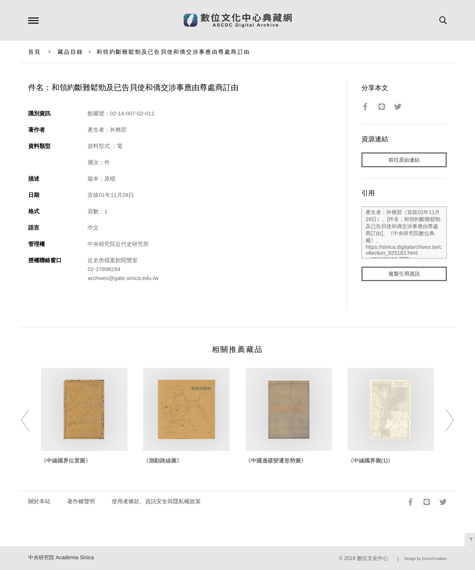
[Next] (443, 420)
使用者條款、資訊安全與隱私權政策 (156, 501)
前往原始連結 (404, 160)
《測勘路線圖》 (162, 460)
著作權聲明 (81, 501)
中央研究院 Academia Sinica (61, 557)
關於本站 (39, 501)
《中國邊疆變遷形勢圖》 (276, 460)
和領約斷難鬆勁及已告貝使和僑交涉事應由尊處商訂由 (173, 52)
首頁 (34, 52)
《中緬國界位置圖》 (66, 460)
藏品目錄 (70, 52)
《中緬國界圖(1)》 (370, 460)
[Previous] (31, 420)
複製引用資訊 (404, 275)
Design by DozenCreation (425, 559)
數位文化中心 (372, 558)
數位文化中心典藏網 (238, 20)
